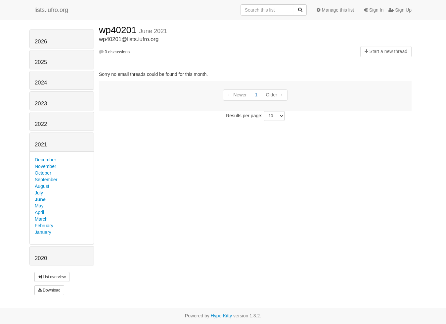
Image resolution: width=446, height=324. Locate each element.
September (46, 179)
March (41, 219)
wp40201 (119, 30)
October (43, 173)
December (45, 159)
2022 (41, 124)
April (39, 212)
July (39, 192)
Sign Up (400, 10)
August (42, 186)
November (45, 166)
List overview (52, 277)
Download (49, 290)
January (43, 232)
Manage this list (335, 10)
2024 (41, 83)
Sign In (373, 10)
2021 (41, 144)
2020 (41, 258)
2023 (41, 103)
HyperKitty (221, 315)
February (44, 225)
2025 (41, 62)
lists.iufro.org (51, 10)
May (39, 205)
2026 (41, 41)
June (40, 199)
